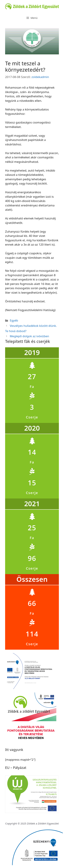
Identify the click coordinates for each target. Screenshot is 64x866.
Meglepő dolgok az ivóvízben (29, 336)
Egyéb (14, 320)
